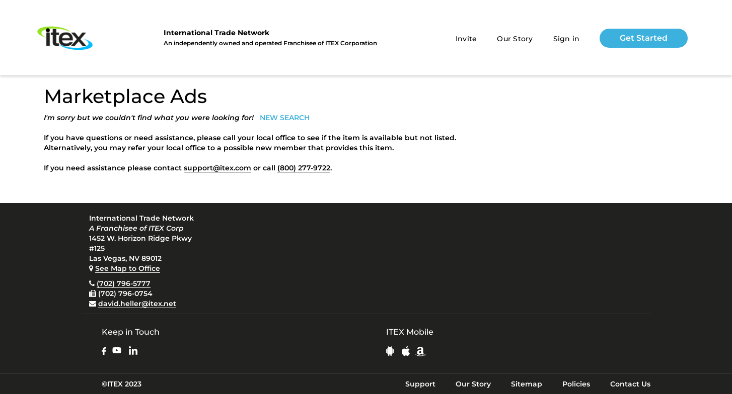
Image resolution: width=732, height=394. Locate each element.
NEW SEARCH (285, 117)
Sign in (566, 38)
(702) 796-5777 (124, 283)
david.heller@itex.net (137, 303)
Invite (466, 38)
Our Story (515, 38)
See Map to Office (127, 268)
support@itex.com (217, 167)
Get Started (644, 38)
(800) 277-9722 (303, 167)
